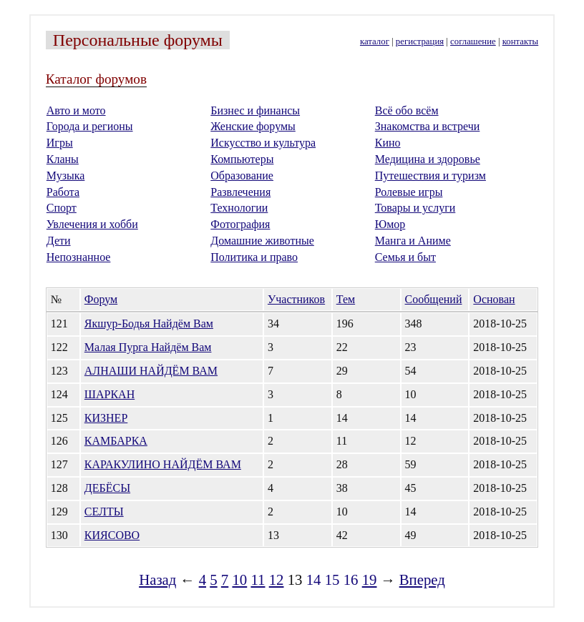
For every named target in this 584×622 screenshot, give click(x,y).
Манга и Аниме (413, 241)
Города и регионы (90, 126)
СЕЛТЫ (104, 511)
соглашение (473, 41)
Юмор (390, 224)
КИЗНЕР (105, 418)
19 (369, 579)
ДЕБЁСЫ (107, 488)
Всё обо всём (407, 110)
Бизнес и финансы (255, 110)
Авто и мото (76, 110)
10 (239, 579)
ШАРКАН (109, 394)
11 (257, 579)
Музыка (66, 175)
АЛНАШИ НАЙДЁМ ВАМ (151, 371)
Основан (494, 299)
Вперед (422, 579)
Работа (63, 192)
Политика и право (254, 257)
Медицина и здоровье (427, 159)
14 (313, 579)
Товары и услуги (415, 208)
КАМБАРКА (115, 441)
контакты (520, 41)
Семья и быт (405, 257)
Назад (157, 579)
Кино (388, 143)
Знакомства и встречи (427, 126)
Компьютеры (241, 159)
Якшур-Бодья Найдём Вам (148, 323)
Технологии (239, 208)
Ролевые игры (409, 192)
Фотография (240, 224)
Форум (100, 299)
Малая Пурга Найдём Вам (148, 347)
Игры (60, 143)
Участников (296, 299)
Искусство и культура (263, 143)
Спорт (62, 208)
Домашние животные (262, 241)
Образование (241, 175)
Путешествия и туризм (430, 175)
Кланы (63, 159)
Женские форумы (253, 126)
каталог (374, 41)
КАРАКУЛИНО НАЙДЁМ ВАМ (162, 464)
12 (276, 579)
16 (351, 579)
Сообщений (433, 299)
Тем (345, 299)
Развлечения (240, 192)
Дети (59, 241)
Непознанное (79, 257)
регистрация (420, 41)
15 (332, 579)
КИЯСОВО (112, 535)
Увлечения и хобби (92, 224)
